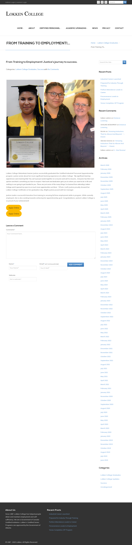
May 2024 (104, 241)
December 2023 (107, 261)
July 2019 (104, 456)
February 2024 (106, 253)
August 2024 (105, 229)
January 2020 (105, 436)
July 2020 (104, 412)
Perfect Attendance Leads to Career (63, 522)
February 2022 (106, 340)
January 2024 (105, 257)
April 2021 (104, 380)
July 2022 (104, 325)
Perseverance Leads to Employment (63, 526)
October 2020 (106, 400)
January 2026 (105, 173)
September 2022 (107, 317)
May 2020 (104, 420)
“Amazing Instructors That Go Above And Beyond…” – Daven (112, 134)
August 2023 (105, 273)
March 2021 (105, 384)
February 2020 (106, 432)
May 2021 (104, 376)
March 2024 (105, 249)
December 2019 (107, 440)
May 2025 (104, 205)
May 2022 (104, 333)
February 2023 (106, 297)
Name (11, 264)
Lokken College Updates (110, 479)
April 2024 (104, 245)
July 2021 (104, 368)
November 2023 (107, 265)
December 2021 (107, 348)
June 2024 (104, 237)
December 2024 (107, 225)
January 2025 (105, 221)
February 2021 (106, 388)
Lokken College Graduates (107, 43)
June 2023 (104, 281)
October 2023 (106, 269)
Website (12, 275)
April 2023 (104, 289)
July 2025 (104, 197)
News (95, 28)
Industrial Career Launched (111, 79)
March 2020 (105, 428)
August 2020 (105, 408)
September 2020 (107, 404)
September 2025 (107, 189)
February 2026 (106, 169)
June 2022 (104, 329)
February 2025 (106, 217)
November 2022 (107, 309)
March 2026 (105, 165)
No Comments (53, 69)
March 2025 (105, 213)
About (31, 28)
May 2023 (104, 285)
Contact (119, 28)
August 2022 (105, 321)
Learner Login (21, 2)
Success (40, 69)
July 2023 (104, 277)
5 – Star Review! (119, 150)
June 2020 (104, 416)
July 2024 (104, 233)
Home (20, 28)
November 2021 (107, 352)
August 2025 (105, 193)
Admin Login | (10, 2)
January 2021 (105, 392)
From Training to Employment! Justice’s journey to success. (41, 62)
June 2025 (104, 201)
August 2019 (105, 452)
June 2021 (104, 372)
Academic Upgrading (76, 28)
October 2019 (106, 448)
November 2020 (107, 396)
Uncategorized (106, 487)
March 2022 (105, 336)
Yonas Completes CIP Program (112, 103)
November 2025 (107, 181)
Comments (10, 230)
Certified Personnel (50, 28)
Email (49, 264)
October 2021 (106, 356)
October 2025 (106, 185)
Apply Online (14, 208)
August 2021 (105, 364)
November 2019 (107, 444)
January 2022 (105, 344)
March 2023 (105, 293)
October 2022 (106, 313)
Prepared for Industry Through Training (63, 518)
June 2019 (104, 460)
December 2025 (107, 177)
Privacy (106, 28)
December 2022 (107, 305)
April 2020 (104, 424)
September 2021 (107, 360)
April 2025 (104, 209)
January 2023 (105, 301)
